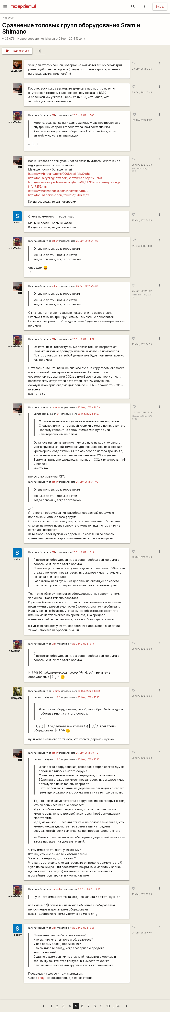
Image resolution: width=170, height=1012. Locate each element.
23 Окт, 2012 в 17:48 (83, 115)
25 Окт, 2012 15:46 (142, 557)
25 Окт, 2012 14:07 (141, 291)
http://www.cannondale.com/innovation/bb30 (58, 190)
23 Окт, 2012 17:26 (141, 69)
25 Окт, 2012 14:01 (141, 246)
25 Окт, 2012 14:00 (142, 220)
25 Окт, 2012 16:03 (142, 894)
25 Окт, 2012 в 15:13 (83, 552)
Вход (160, 6)
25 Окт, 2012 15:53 (142, 649)
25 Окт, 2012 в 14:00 (87, 241)
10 (108, 1006)
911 (20, 94)
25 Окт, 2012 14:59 (142, 344)
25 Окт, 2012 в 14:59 (89, 407)
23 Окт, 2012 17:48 (141, 92)
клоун (42, 977)
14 (118, 1006)
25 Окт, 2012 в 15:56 (89, 889)
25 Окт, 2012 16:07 (141, 932)
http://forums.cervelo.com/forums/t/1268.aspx (58, 195)
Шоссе (8, 17)
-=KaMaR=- (15, 122)
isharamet (51, 38)
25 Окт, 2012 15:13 (141, 412)
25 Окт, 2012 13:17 (141, 120)
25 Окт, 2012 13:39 (142, 165)
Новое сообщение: (31, 38)
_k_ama (56, 407)
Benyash (16, 697)
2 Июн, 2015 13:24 (72, 38)
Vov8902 (16, 70)
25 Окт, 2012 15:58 (142, 758)
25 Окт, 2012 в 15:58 (83, 928)
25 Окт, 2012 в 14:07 (83, 339)
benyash (56, 889)
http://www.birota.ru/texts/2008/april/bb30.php (59, 173)
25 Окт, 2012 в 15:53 (89, 691)
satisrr (18, 222)
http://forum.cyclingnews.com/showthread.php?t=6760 (65, 178)
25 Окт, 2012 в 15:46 (87, 753)
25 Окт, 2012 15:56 (142, 696)
